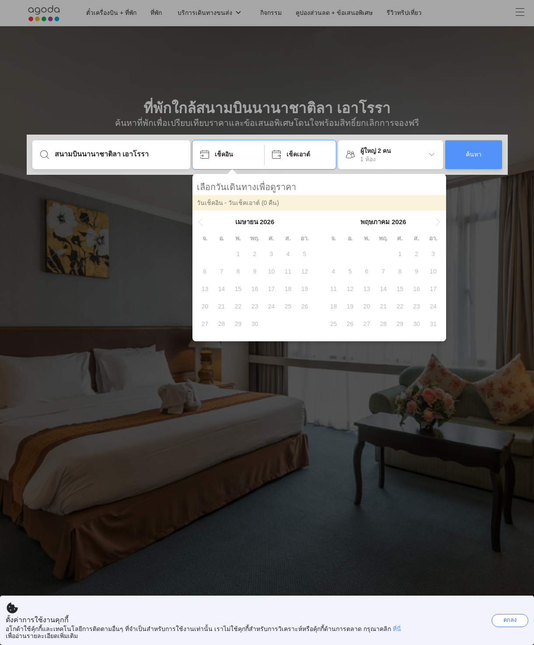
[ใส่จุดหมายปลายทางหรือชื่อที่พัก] (118, 154)
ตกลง (510, 620)
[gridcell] (238, 254)
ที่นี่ (397, 628)
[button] (201, 222)
